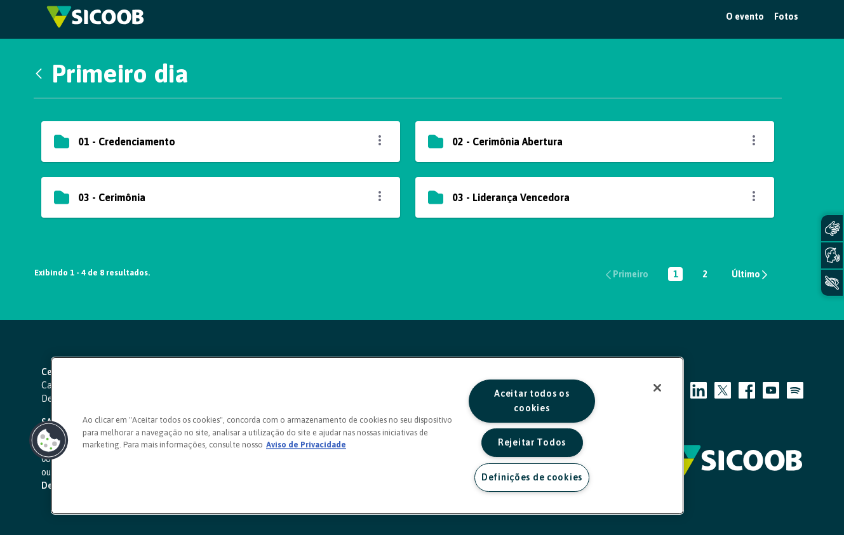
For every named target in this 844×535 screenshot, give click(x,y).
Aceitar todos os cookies (532, 400)
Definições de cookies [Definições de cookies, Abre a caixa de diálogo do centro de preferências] (531, 477)
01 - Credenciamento (126, 141)
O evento (745, 16)
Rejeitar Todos (532, 442)
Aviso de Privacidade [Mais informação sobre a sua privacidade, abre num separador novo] (306, 444)
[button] (49, 440)
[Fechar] (657, 388)
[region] (367, 436)
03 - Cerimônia (111, 197)
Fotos (786, 16)
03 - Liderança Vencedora (511, 197)
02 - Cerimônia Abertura (507, 141)
